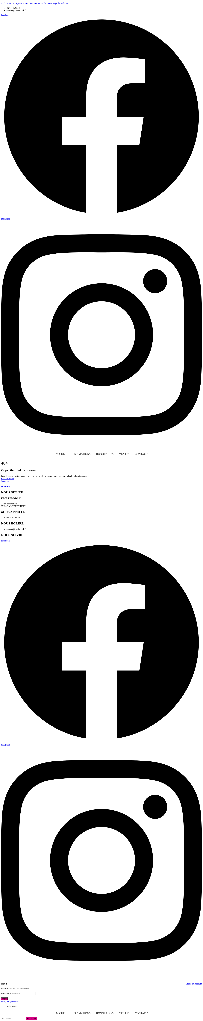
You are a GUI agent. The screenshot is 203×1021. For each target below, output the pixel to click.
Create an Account (194, 984)
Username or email (10, 988)
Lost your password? (10, 1001)
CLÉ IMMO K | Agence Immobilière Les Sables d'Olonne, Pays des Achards (34, 3)
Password (6, 993)
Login (4, 999)
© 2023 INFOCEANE (66, 979)
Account (5, 486)
